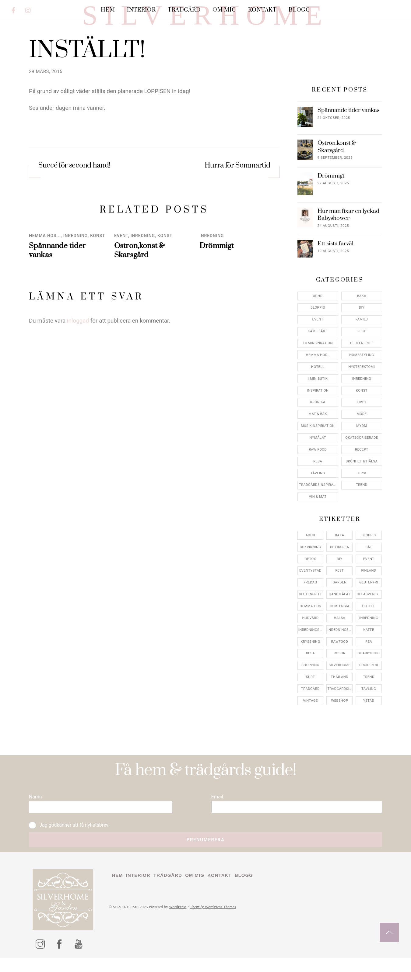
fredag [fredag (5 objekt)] (310, 619)
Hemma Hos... (45, 272)
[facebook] (13, 9)
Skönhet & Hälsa (362, 498)
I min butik (318, 415)
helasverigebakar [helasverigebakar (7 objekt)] (369, 631)
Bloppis (318, 344)
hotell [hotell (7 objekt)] (368, 643)
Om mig (224, 9)
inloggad (78, 357)
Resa (317, 498)
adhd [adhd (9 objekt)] (310, 572)
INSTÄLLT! (87, 87)
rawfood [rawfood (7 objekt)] (339, 678)
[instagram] (28, 9)
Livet (362, 439)
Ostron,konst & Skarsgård (139, 287)
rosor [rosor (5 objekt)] (339, 690)
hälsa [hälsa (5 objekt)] (339, 654)
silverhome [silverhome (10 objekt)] (339, 702)
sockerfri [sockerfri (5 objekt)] (368, 702)
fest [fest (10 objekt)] (339, 607)
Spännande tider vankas (348, 147)
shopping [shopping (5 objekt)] (310, 702)
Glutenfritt (361, 380)
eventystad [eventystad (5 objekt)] (310, 607)
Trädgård (184, 9)
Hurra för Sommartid (237, 203)
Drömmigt (216, 282)
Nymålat (318, 474)
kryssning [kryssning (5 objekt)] (310, 678)
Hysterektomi (361, 403)
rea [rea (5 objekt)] (368, 678)
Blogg (299, 9)
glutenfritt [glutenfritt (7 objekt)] (310, 631)
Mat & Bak (317, 451)
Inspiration (318, 427)
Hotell (317, 403)
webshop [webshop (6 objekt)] (339, 737)
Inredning (75, 272)
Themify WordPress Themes (226, 956)
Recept (361, 486)
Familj (362, 356)
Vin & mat (318, 533)
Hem (108, 9)
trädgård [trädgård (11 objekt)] (310, 726)
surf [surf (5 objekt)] (310, 714)
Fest (361, 368)
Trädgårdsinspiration (318, 522)
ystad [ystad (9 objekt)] (368, 737)
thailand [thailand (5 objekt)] (339, 714)
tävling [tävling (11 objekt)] (368, 726)
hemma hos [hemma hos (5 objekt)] (310, 643)
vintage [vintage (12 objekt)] (310, 737)
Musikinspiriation (318, 463)
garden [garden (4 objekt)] (339, 619)
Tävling (318, 510)
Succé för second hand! (74, 203)
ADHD (318, 332)
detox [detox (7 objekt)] (310, 595)
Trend (361, 522)
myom (361, 463)
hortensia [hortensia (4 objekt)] (339, 643)
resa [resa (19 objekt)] (310, 690)
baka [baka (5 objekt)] (339, 572)
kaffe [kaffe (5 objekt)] (368, 666)
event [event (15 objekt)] (368, 595)
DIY (361, 344)
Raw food (318, 486)
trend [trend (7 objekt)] (368, 714)
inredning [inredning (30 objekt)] (368, 654)
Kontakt (262, 9)
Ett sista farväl (335, 280)
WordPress (187, 956)
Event (121, 272)
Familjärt (317, 368)
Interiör (141, 9)
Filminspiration (318, 380)
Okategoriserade (361, 474)
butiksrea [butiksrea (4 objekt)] (339, 584)
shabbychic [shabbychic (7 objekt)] (369, 690)
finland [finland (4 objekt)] (368, 607)
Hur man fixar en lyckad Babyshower (348, 251)
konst (97, 272)
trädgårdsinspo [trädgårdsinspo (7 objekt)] (340, 726)
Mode (362, 451)
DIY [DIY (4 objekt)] (339, 595)
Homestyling (361, 392)
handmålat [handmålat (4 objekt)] (339, 631)
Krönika (317, 439)
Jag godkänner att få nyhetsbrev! (74, 869)
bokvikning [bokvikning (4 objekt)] (310, 584)
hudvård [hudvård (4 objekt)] (310, 654)
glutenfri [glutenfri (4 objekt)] (368, 619)
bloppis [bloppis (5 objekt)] (368, 572)
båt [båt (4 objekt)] (368, 584)
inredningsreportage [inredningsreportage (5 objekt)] (340, 666)
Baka (361, 332)
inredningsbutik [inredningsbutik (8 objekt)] (311, 666)
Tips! (361, 510)
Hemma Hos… (318, 392)
